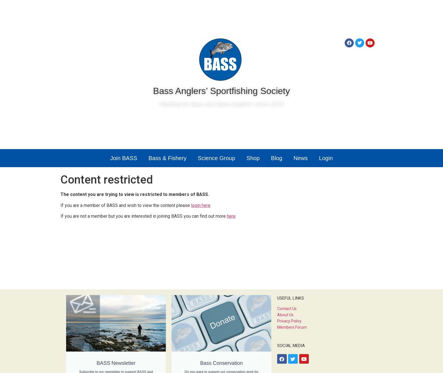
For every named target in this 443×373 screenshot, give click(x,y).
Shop (253, 158)
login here (200, 205)
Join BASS (123, 158)
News (301, 158)
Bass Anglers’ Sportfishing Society (221, 91)
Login (326, 158)
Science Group (216, 158)
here (231, 216)
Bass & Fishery (167, 158)
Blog (276, 158)
